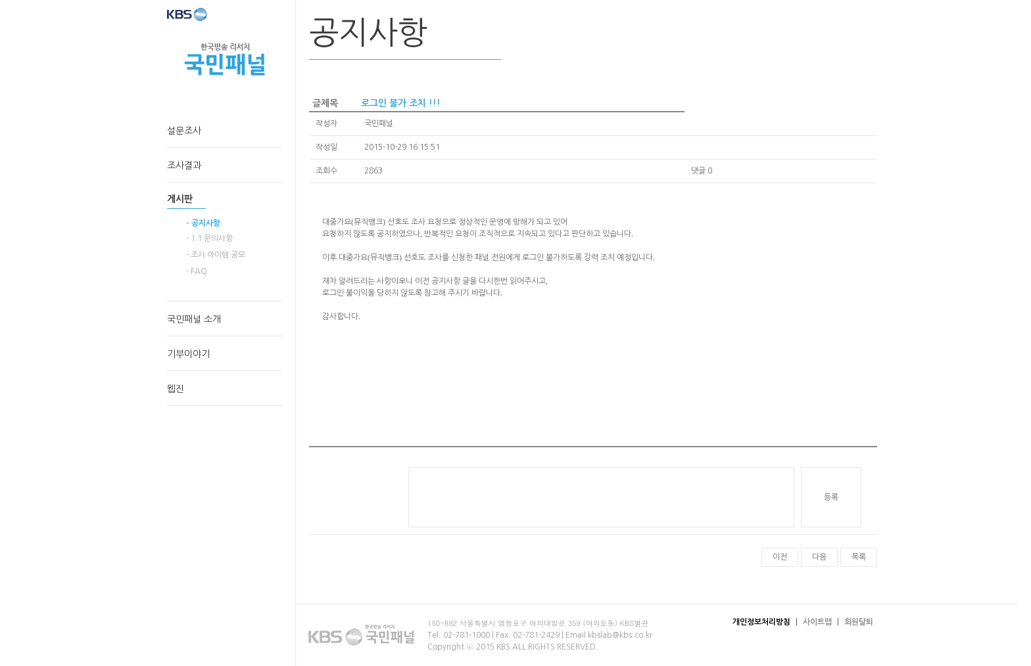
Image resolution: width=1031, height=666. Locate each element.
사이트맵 (817, 622)
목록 (858, 557)
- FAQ (196, 271)
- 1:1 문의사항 (209, 238)
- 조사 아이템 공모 (215, 255)
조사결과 (184, 165)
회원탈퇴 (858, 622)
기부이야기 (188, 354)
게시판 (180, 199)
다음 (819, 557)
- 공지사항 (203, 223)
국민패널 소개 (194, 319)
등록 (831, 497)
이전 (780, 557)
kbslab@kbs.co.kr (620, 635)
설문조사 (184, 130)
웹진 (175, 388)
